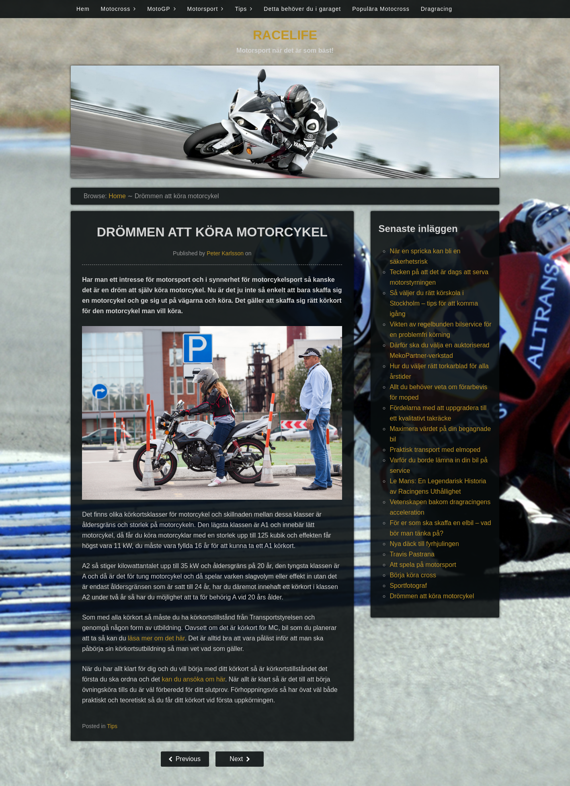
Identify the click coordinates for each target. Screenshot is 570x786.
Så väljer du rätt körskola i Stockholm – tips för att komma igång (434, 303)
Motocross (116, 9)
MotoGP (158, 9)
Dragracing (436, 9)
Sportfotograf (408, 585)
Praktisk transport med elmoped (435, 449)
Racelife (285, 35)
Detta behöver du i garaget (302, 9)
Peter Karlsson (225, 253)
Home (117, 196)
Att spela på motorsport (423, 564)
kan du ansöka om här (193, 679)
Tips (241, 9)
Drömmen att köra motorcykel (432, 596)
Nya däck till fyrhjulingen (424, 543)
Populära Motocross (381, 9)
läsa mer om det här (156, 638)
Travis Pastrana (412, 554)
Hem (83, 9)
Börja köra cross (413, 575)
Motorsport (202, 9)
